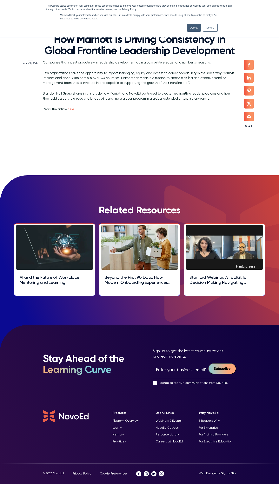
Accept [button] (194, 27)
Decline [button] (210, 27)
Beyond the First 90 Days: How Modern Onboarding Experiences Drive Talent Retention (137, 280)
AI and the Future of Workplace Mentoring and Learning (51, 280)
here (68, 110)
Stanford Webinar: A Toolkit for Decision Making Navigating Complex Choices (219, 280)
